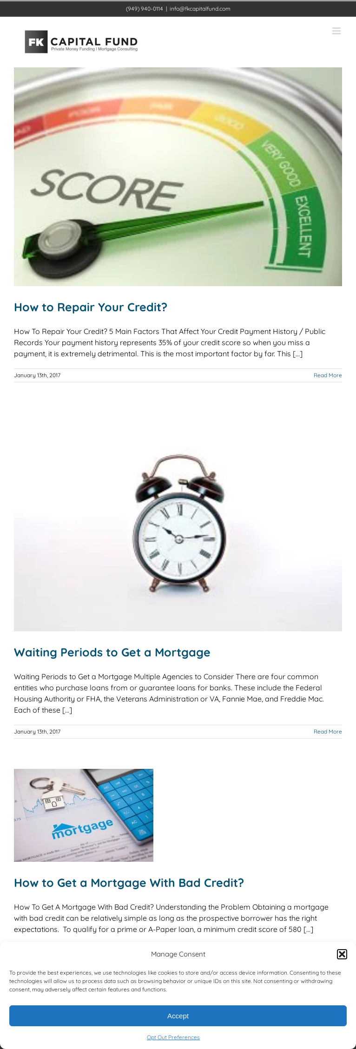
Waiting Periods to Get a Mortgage (112, 652)
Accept (178, 1016)
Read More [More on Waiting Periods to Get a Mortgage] (328, 731)
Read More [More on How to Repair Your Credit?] (328, 375)
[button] (342, 954)
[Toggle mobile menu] (337, 31)
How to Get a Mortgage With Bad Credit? (129, 882)
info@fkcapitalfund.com (200, 8)
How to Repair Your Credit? (90, 307)
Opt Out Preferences (173, 1037)
